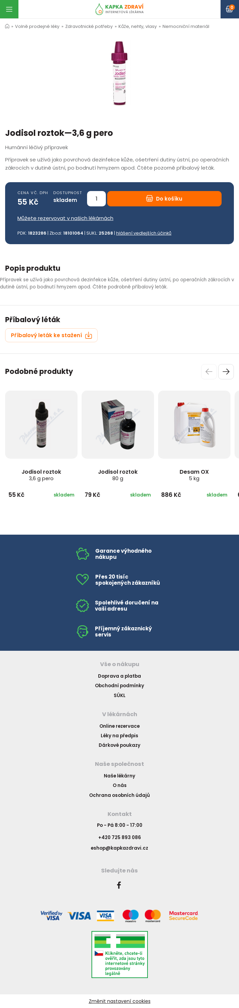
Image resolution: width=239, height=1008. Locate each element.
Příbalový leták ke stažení (51, 335)
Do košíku (164, 198)
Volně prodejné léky (37, 26)
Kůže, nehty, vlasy (137, 26)
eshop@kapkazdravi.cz (119, 848)
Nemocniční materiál (186, 26)
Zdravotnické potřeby (89, 26)
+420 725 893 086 (119, 837)
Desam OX (194, 475)
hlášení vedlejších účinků (143, 233)
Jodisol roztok (41, 475)
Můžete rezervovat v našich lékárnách (65, 218)
